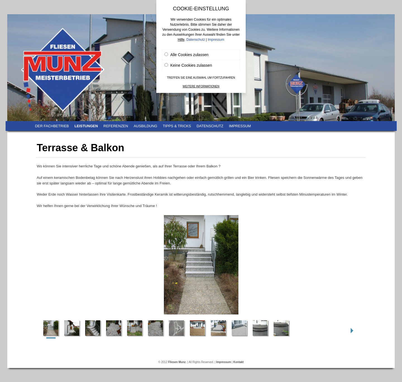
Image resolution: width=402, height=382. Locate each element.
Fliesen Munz (177, 362)
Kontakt (238, 362)
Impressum (240, 126)
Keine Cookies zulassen (188, 65)
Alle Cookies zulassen (186, 54)
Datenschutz (210, 126)
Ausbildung (145, 126)
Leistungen (86, 126)
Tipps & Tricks (177, 126)
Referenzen (116, 126)
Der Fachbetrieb (52, 126)
